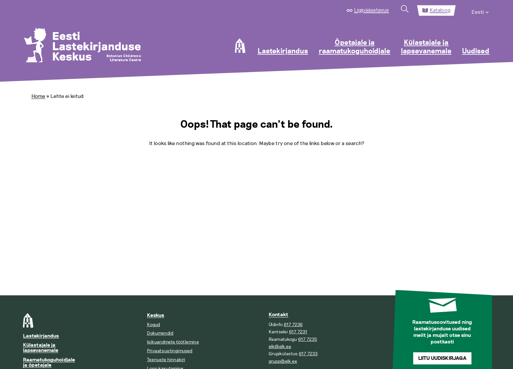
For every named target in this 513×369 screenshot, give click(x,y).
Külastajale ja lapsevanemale (426, 47)
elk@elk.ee (280, 346)
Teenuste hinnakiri (166, 359)
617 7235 (307, 339)
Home (38, 96)
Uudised (475, 51)
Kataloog (440, 10)
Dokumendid (160, 333)
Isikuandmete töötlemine (173, 342)
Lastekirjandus (282, 51)
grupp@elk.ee (283, 361)
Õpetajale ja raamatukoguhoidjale (354, 47)
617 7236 (293, 324)
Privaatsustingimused (169, 351)
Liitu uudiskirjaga (442, 358)
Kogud (153, 324)
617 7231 (298, 332)
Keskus (155, 315)
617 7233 (308, 354)
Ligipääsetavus (371, 10)
